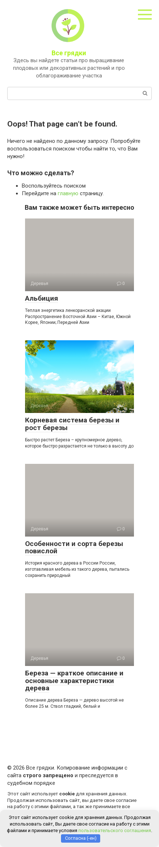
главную (68, 193)
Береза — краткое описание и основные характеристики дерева (74, 681)
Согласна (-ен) (81, 838)
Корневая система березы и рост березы (72, 424)
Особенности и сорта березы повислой (74, 547)
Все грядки (69, 53)
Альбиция (41, 298)
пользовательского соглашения (114, 830)
